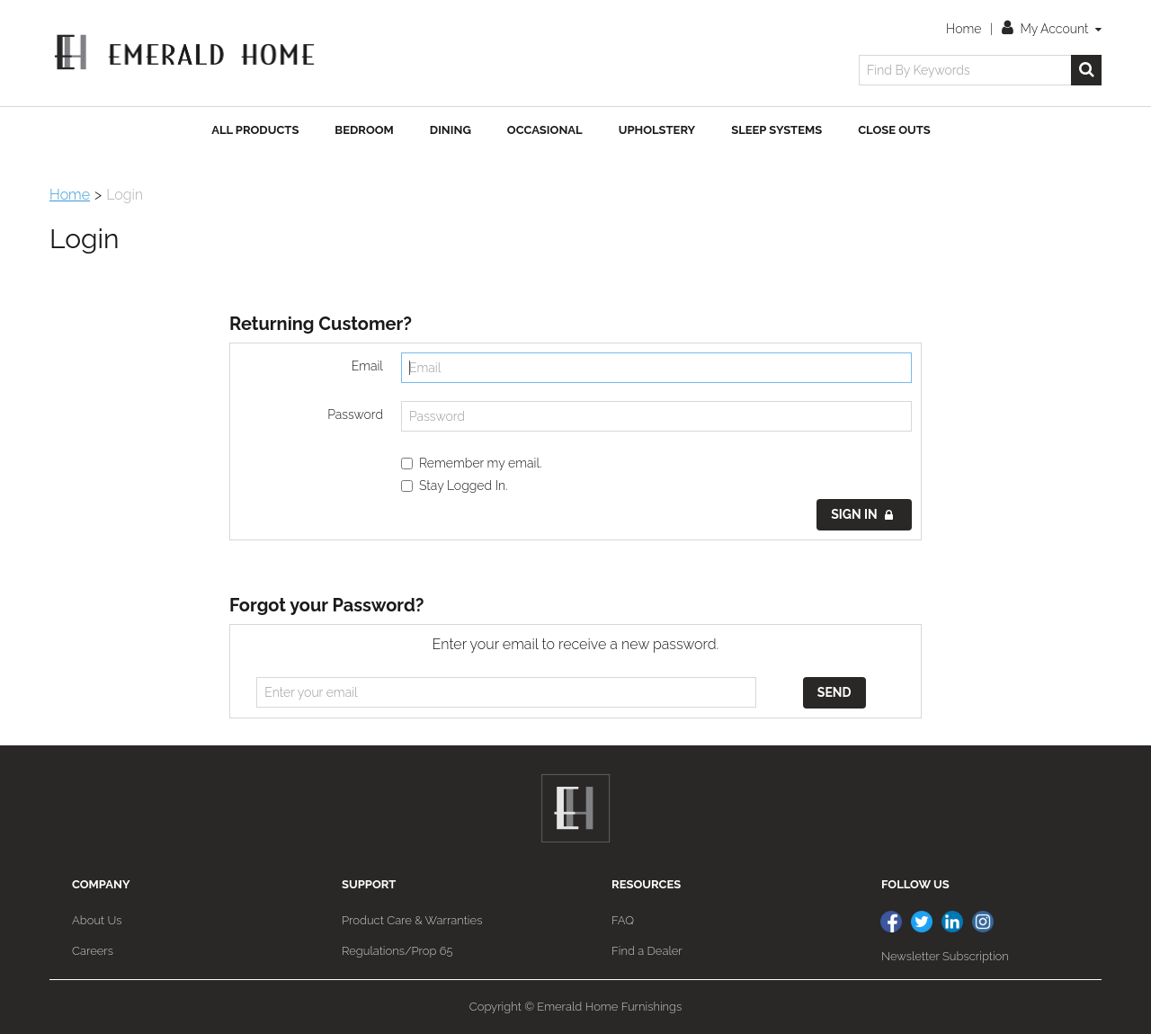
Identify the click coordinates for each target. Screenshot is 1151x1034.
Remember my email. (471, 463)
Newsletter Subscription (945, 956)
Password (355, 414)
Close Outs (894, 130)
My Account (1052, 29)
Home (963, 29)
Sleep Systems (776, 130)
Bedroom (364, 130)
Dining (450, 130)
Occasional (545, 130)
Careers (92, 951)
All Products (255, 130)
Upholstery (657, 130)
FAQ (622, 920)
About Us (96, 920)
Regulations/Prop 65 (397, 951)
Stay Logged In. (454, 485)
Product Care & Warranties (412, 920)
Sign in (862, 514)
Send (834, 692)
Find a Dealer (647, 951)
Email (367, 366)
